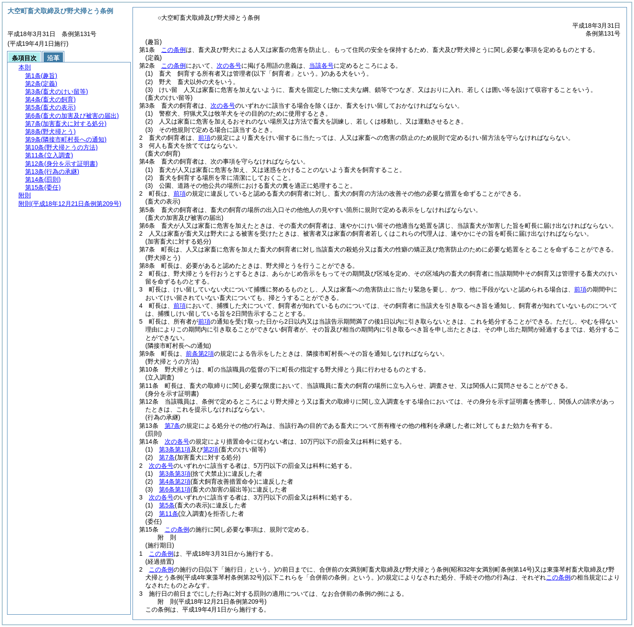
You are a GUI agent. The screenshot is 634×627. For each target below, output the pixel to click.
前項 (204, 137)
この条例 (173, 49)
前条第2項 (200, 353)
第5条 (167, 505)
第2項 (211, 449)
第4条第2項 (175, 481)
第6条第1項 (175, 489)
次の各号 (229, 65)
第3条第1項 (175, 449)
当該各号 (321, 65)
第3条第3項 (175, 473)
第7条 (173, 425)
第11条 (168, 513)
